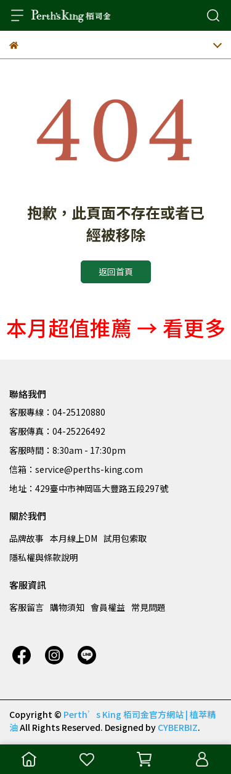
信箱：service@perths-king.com (76, 469)
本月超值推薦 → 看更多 (115, 327)
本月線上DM (73, 538)
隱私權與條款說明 (43, 557)
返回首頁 (116, 271)
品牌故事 (26, 538)
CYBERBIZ (178, 727)
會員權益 (108, 607)
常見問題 (148, 607)
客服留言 (26, 607)
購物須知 (67, 607)
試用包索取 (125, 538)
